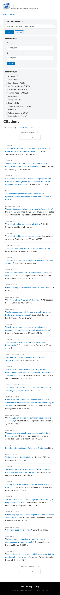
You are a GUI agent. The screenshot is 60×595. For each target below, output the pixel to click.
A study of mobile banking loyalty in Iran (23, 224)
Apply (11, 63)
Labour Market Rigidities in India (19, 457)
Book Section (16, 83)
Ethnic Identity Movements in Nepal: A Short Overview (29, 288)
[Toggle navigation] (55, 6)
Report (13, 103)
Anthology (13, 76)
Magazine (13, 96)
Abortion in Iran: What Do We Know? (22, 300)
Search (9, 32)
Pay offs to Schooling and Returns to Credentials (26, 448)
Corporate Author (17, 89)
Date (32, 127)
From (9, 43)
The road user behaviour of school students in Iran (28, 248)
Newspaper (14, 99)
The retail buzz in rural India (18, 530)
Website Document (17, 113)
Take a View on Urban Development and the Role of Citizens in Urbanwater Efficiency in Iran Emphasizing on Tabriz (29, 403)
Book (12, 79)
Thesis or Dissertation (19, 106)
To (8, 53)
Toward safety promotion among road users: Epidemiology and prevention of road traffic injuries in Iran (28, 197)
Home (5, 14)
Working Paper (17, 116)
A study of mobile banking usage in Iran (23, 236)
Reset (19, 32)
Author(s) (22, 127)
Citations (12, 14)
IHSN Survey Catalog (30, 586)
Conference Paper (18, 86)
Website (12, 109)
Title (38, 127)
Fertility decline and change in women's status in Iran (29, 209)
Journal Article (17, 93)
